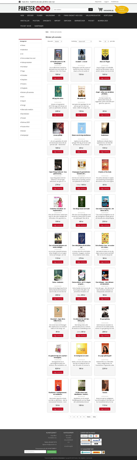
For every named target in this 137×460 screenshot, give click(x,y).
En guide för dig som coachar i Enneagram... (57, 356)
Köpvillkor (54, 435)
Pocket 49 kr (25, 26)
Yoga (23, 71)
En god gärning (104, 319)
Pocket (91, 21)
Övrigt (23, 105)
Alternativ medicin (27, 109)
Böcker (30, 15)
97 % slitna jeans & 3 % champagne (57, 62)
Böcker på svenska (27, 92)
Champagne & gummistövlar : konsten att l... (81, 173)
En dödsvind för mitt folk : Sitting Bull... (81, 320)
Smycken (67, 21)
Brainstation (62, 458)
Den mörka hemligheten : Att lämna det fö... (105, 209)
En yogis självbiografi (104, 356)
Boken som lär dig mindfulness (81, 135)
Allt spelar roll (81, 98)
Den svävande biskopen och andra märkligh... (58, 246)
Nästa (88, 417)
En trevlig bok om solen (81, 356)
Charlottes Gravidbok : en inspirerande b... (58, 209)
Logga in (106, 1)
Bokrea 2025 (103, 21)
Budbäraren (104, 135)
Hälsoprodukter (93, 15)
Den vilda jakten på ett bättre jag (81, 246)
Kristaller (24, 21)
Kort (22, 97)
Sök (91, 9)
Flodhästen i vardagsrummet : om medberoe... (58, 393)
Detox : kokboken (57, 282)
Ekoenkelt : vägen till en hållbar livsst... (57, 320)
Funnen (104, 392)
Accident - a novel (81, 62)
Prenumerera (51, 452)
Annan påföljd (57, 135)
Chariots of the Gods (104, 172)
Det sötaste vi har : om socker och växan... (104, 246)
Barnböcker (80, 21)
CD (59, 15)
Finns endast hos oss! (73, 15)
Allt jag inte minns (57, 98)
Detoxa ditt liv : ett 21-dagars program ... (81, 283)
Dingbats (47, 21)
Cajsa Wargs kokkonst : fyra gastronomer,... (58, 173)
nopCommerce (54, 458)
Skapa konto (98, 1)
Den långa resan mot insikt (81, 209)
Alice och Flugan (105, 62)
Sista (94, 417)
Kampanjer (39, 26)
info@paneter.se (51, 444)
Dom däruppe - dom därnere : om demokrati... (105, 283)
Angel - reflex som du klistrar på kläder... (105, 93)
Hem (22, 15)
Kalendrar (50, 15)
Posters (36, 21)
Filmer (39, 15)
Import (57, 21)
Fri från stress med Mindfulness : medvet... (81, 393)
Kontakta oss (52, 438)
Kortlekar (108, 15)
